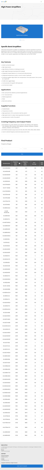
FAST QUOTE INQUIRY (22, 466)
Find (22, 154)
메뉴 (41, 1)
